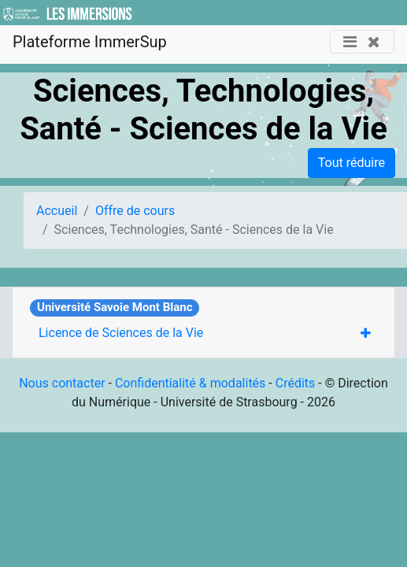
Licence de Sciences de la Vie (121, 332)
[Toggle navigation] (362, 42)
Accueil (56, 210)
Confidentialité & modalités (190, 383)
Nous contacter (62, 383)
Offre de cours (135, 210)
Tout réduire (351, 162)
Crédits (296, 383)
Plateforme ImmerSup (90, 41)
